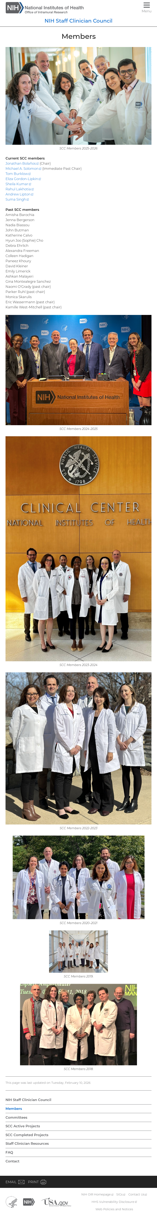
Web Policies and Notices (114, 1209)
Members (14, 1109)
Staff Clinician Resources (27, 1143)
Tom (18, 174)
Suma (17, 199)
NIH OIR (97, 1194)
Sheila (18, 184)
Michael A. (23, 168)
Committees (16, 1117)
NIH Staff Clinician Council (78, 21)
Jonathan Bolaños (22, 163)
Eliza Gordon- (23, 179)
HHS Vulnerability (114, 1202)
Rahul (20, 189)
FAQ (9, 1152)
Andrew (20, 194)
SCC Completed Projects (27, 1135)
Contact (12, 1161)
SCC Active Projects (23, 1126)
